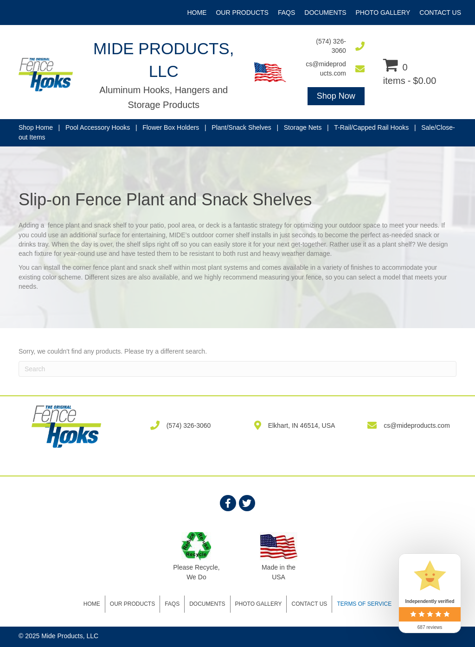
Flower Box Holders (170, 127)
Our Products (132, 604)
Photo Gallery (258, 604)
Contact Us (309, 604)
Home (91, 604)
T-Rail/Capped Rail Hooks (371, 127)
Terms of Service (364, 604)
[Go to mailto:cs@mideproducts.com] (335, 68)
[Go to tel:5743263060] (335, 46)
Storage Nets (303, 127)
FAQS (172, 604)
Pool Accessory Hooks (97, 127)
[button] (336, 96)
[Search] (237, 369)
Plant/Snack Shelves (241, 127)
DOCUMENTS (207, 604)
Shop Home (36, 127)
